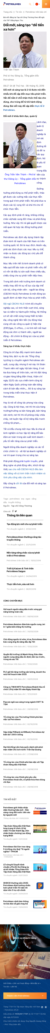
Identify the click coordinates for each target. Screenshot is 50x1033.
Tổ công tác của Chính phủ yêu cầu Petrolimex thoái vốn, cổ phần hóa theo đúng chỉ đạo (24, 779)
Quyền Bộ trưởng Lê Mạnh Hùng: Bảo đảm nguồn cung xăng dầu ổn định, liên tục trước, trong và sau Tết (24, 656)
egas (28, 499)
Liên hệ (14, 987)
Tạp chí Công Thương (21, 506)
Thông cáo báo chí (10, 818)
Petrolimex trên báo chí (35, 12)
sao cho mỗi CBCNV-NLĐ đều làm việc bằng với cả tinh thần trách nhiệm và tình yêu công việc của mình (24, 473)
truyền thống (14, 502)
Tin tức (19, 12)
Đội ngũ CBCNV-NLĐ (14, 304)
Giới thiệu (7, 983)
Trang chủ (7, 12)
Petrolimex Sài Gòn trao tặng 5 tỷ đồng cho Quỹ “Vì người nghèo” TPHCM (16, 849)
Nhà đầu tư (35, 983)
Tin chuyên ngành (15, 529)
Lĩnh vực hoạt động (21, 983)
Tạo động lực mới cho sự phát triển (24, 524)
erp (22, 499)
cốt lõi (19, 483)
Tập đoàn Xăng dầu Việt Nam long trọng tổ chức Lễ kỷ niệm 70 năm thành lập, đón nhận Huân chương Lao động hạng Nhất (17, 831)
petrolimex (15, 499)
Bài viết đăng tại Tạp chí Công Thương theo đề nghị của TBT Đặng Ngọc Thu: (23, 18)
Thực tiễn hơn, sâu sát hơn (20, 584)
